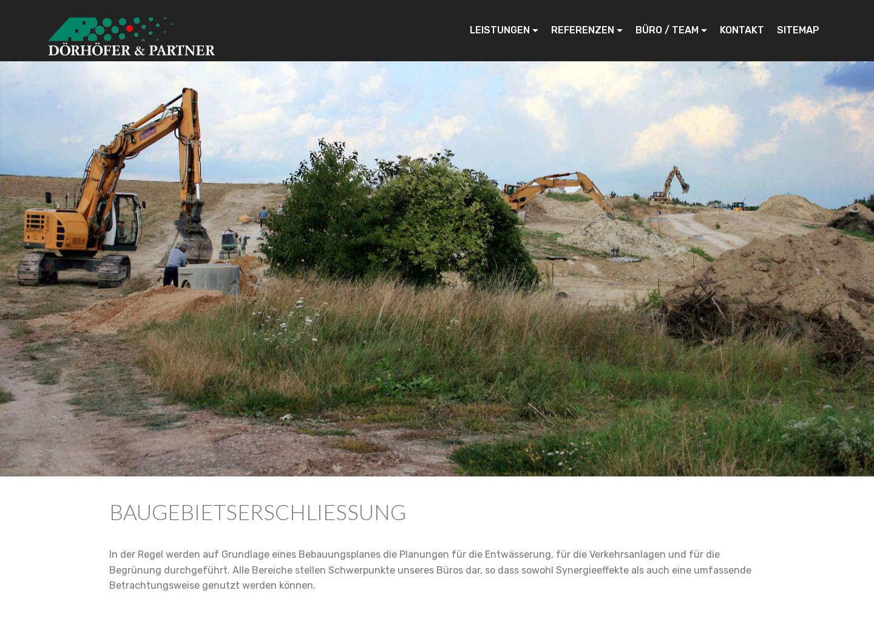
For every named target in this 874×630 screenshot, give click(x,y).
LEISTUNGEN (500, 30)
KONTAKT (742, 30)
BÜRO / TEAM (667, 30)
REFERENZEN (582, 30)
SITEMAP (798, 30)
